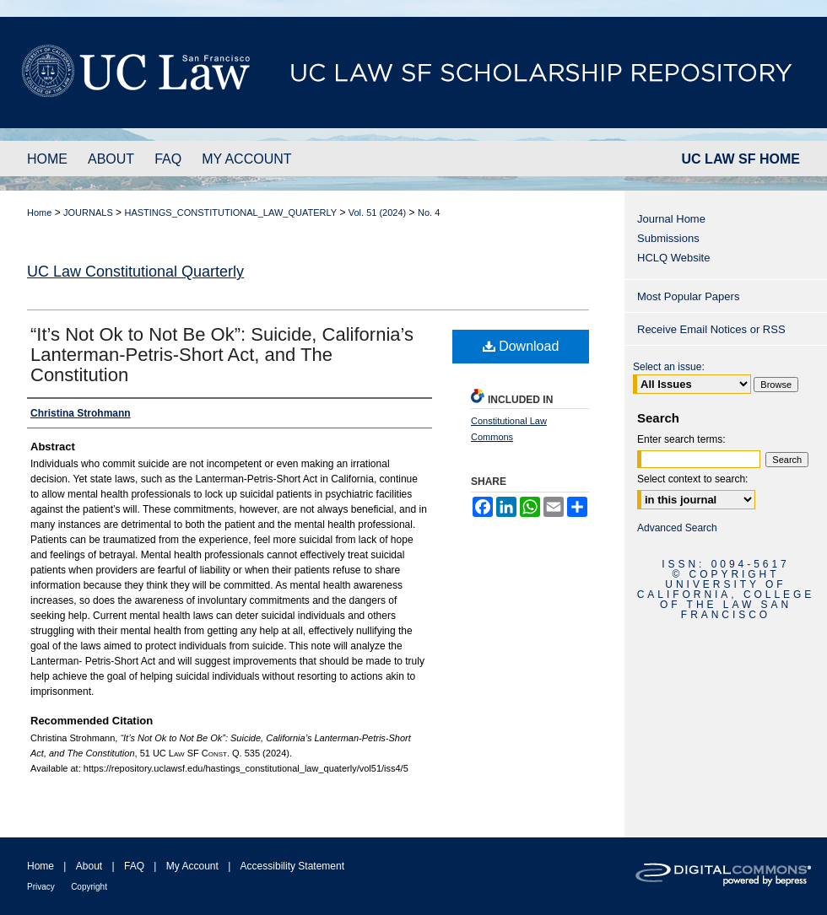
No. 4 (429, 212)
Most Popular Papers (688, 296)
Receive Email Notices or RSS (711, 329)
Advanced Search (677, 528)
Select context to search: (692, 479)
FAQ (134, 866)
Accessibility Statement (292, 866)
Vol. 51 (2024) (378, 212)
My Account (192, 866)
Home (39, 212)
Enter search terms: (681, 439)
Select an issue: (669, 367)
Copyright (89, 886)
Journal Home (671, 219)
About (89, 866)
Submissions (668, 238)
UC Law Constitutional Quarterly (135, 271)
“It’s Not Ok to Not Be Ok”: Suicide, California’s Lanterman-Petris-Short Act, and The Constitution (222, 354)
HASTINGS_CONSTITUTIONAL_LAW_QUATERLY (230, 212)
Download (521, 346)
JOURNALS (88, 212)
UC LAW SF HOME (741, 159)
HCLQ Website (673, 257)
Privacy (41, 886)
